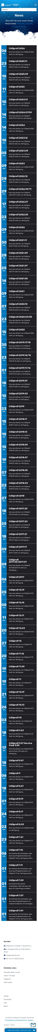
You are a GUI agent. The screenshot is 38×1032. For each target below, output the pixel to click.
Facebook (20, 24)
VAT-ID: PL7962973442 (15, 959)
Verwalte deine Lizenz (12, 972)
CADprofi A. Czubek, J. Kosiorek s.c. (19, 946)
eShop (6, 996)
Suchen (6, 1025)
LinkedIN (28, 24)
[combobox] (20, 1025)
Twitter (15, 27)
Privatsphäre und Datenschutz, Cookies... (19, 1020)
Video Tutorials (9, 976)
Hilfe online (8, 982)
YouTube (22, 27)
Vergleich (7, 979)
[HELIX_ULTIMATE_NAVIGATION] (35, 5)
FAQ (5, 1003)
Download (7, 999)
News (6, 1006)
